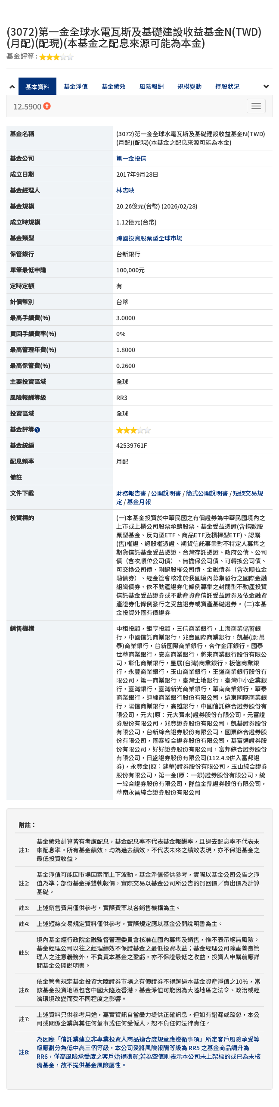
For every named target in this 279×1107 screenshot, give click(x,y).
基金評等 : (40, 56)
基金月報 (139, 501)
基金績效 (114, 86)
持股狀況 (227, 86)
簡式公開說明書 (207, 493)
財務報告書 (131, 493)
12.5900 (32, 106)
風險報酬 (152, 86)
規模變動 (189, 86)
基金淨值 (76, 86)
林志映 (125, 190)
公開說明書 (166, 493)
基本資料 (37, 86)
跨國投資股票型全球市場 (149, 238)
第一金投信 (131, 158)
